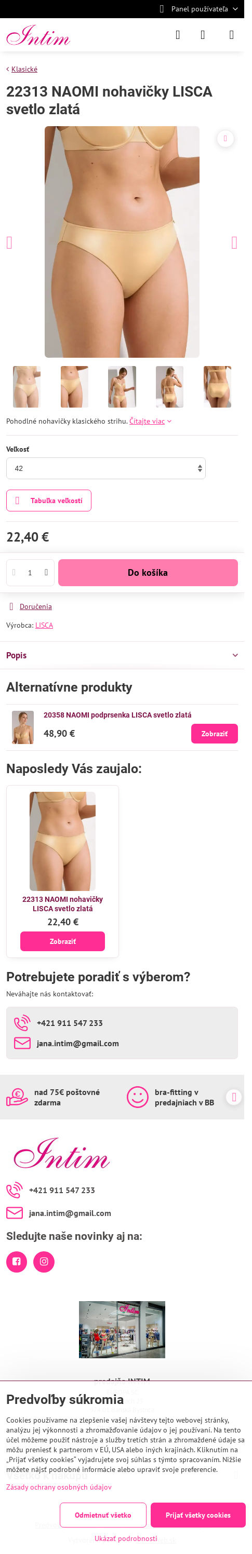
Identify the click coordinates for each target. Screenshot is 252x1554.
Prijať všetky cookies (198, 1515)
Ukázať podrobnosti (126, 1538)
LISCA (44, 625)
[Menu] (231, 34)
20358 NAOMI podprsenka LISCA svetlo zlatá (118, 715)
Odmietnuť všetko (103, 1515)
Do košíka (148, 572)
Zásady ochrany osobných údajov (59, 1487)
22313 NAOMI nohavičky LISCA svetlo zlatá (62, 904)
